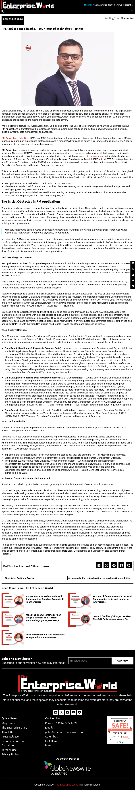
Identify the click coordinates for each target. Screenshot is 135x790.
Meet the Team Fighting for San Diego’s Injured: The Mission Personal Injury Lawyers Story (43, 617)
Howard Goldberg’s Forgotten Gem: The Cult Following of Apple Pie (112, 617)
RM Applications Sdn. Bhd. (15, 137)
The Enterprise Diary (100, 4)
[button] (99, 565)
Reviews (117, 4)
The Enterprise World (66, 784)
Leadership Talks (14, 18)
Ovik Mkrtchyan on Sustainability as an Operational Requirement (46, 635)
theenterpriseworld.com (120, 729)
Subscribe (128, 4)
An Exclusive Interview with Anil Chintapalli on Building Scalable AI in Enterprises (45, 599)
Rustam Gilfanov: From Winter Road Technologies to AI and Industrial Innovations (112, 599)
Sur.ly (125, 736)
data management (94, 155)
